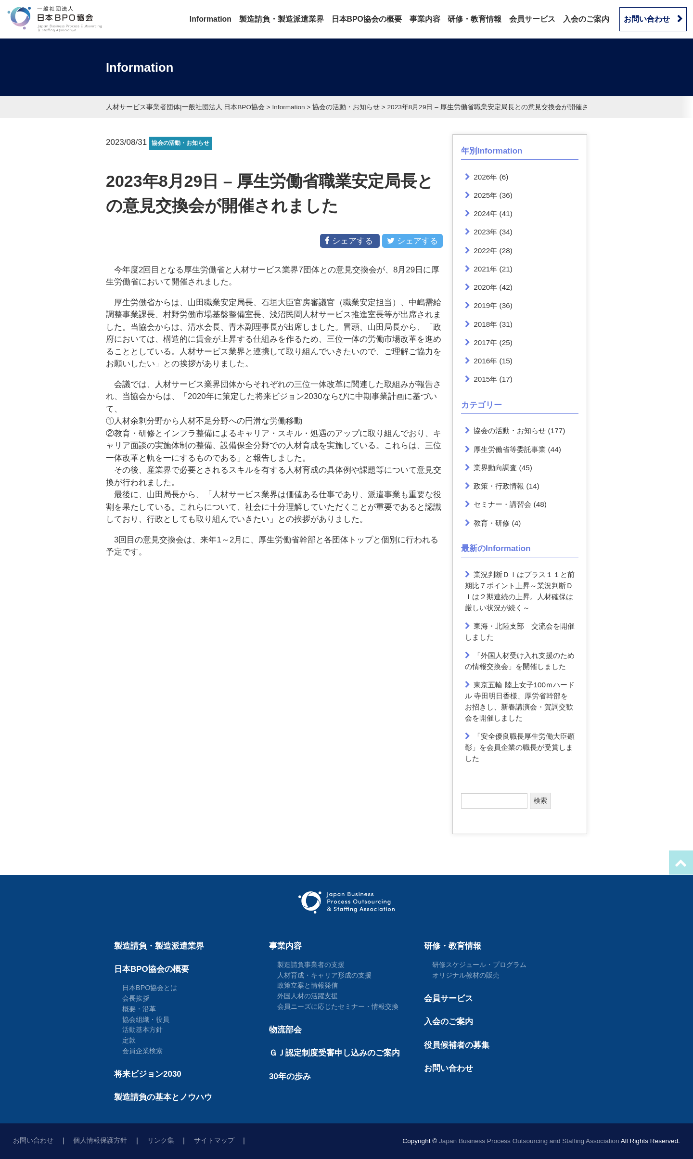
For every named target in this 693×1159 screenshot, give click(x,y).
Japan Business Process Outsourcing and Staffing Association (529, 1141)
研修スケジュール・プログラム (479, 964)
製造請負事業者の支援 (311, 964)
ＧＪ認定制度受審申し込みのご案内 (334, 1052)
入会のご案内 (586, 19)
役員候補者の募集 (456, 1045)
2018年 (485, 324)
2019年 (485, 305)
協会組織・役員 (145, 1019)
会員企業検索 (142, 1051)
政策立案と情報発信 (307, 985)
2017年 (485, 342)
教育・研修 (492, 523)
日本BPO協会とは (150, 988)
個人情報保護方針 (100, 1140)
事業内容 (425, 19)
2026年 (485, 177)
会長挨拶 (135, 998)
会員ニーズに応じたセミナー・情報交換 (337, 1006)
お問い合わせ (647, 19)
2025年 (485, 195)
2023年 (485, 232)
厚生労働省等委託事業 (510, 449)
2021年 (485, 269)
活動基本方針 (142, 1029)
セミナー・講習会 (502, 504)
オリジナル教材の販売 (466, 975)
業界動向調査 (495, 468)
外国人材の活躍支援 (307, 996)
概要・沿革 (139, 1009)
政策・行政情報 (499, 486)
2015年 (485, 379)
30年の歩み (290, 1076)
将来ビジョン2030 (147, 1074)
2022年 (485, 250)
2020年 (485, 287)
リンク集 (160, 1140)
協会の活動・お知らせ (510, 430)
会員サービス (532, 19)
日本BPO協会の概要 (367, 19)
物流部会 (285, 1029)
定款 (129, 1040)
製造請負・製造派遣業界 (281, 19)
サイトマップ (214, 1140)
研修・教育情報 (474, 19)
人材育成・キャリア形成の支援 (324, 975)
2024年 (485, 213)
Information (210, 19)
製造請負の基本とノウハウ (163, 1097)
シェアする (350, 240)
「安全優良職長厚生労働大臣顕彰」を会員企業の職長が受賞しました (520, 747)
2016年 (485, 361)
